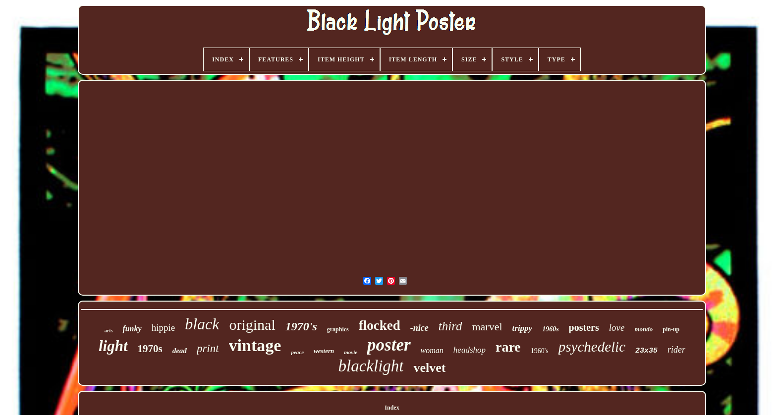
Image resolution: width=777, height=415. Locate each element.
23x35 (646, 351)
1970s (150, 349)
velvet (429, 368)
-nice (419, 328)
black (202, 324)
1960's (540, 351)
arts (109, 330)
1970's (301, 326)
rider (676, 350)
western (324, 351)
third (450, 326)
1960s (550, 329)
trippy (522, 328)
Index (392, 407)
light (113, 346)
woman (432, 350)
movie (350, 352)
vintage (255, 345)
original (252, 324)
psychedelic (591, 347)
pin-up (671, 329)
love (617, 327)
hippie (163, 327)
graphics (338, 329)
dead (179, 351)
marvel (487, 326)
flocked (379, 325)
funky (131, 328)
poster (389, 345)
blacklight (371, 366)
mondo (643, 329)
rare (508, 347)
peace (297, 352)
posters (584, 327)
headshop (469, 350)
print (208, 348)
